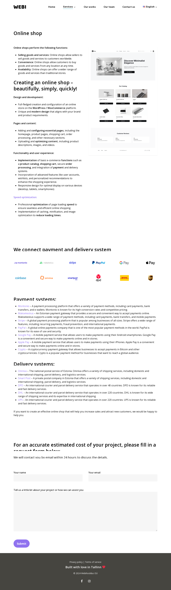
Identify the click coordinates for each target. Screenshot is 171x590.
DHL (20, 398)
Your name (48, 482)
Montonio (23, 312)
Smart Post (24, 384)
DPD (20, 391)
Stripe (21, 326)
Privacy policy (76, 562)
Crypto (22, 355)
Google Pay (24, 341)
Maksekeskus (26, 319)
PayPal (22, 334)
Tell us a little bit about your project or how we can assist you (85, 517)
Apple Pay (23, 348)
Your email (122, 482)
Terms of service (92, 562)
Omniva (22, 377)
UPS (20, 406)
